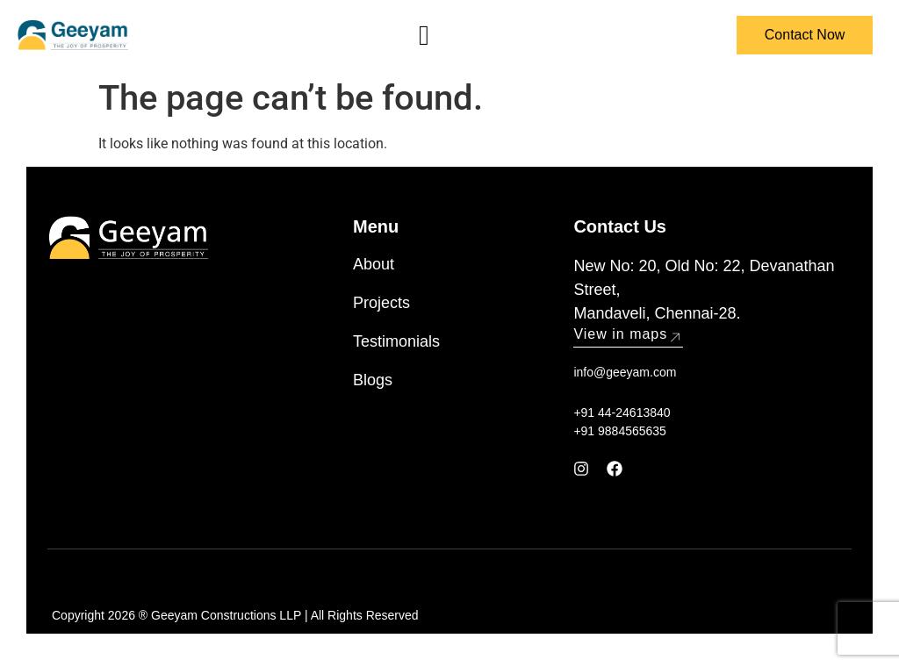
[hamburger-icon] (423, 35)
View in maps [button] (628, 334)
